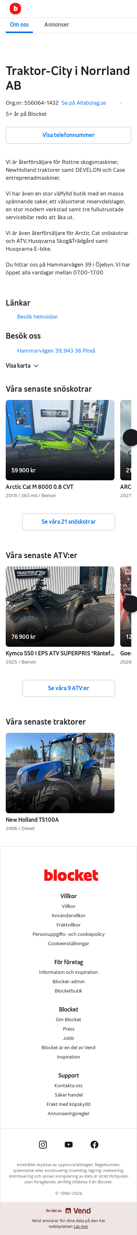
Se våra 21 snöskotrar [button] (68, 521)
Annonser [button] (56, 24)
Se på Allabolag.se (89, 103)
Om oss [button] (19, 24)
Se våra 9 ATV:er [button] (68, 688)
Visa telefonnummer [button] (69, 135)
